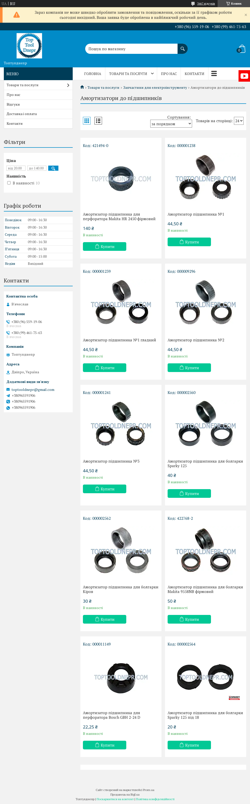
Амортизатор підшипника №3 (111, 461)
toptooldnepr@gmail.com (32, 389)
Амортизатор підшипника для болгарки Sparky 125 (205, 463)
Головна (92, 73)
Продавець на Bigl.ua (125, 794)
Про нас (169, 73)
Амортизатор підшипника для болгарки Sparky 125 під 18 (205, 715)
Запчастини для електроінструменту (155, 87)
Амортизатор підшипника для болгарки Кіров (120, 589)
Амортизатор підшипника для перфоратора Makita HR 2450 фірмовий (119, 216)
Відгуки (13, 104)
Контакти (194, 73)
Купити (108, 246)
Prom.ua (148, 790)
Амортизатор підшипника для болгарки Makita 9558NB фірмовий (205, 589)
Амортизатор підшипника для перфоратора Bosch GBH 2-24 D (111, 715)
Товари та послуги (128, 73)
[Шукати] (183, 46)
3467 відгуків (206, 3)
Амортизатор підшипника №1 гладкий (119, 340)
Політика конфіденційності (155, 799)
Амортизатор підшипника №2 (196, 340)
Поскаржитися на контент (115, 799)
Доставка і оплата (22, 113)
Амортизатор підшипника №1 (196, 214)
